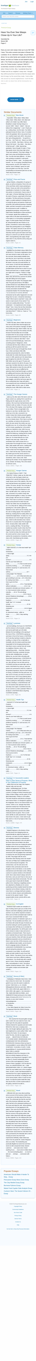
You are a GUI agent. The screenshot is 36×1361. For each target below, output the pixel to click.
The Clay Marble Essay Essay (14, 1182)
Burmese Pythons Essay (12, 1185)
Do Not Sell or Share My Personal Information (18, 1229)
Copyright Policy (18, 1206)
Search (10, 13)
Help (18, 1225)
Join (26, 1)
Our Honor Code (18, 1212)
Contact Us (18, 1221)
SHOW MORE (15, 99)
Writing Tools (27, 13)
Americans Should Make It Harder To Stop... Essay (16, 1176)
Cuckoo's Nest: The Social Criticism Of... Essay (17, 1192)
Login (32, 1)
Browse (18, 13)
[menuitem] (26, 1)
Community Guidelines (18, 1209)
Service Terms (18, 1218)
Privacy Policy (18, 1215)
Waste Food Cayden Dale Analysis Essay (18, 1188)
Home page (4, 23)
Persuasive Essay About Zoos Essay (16, 1180)
